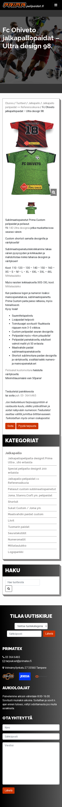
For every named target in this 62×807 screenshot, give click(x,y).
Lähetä (49, 633)
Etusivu (9, 103)
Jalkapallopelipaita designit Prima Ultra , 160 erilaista (30, 460)
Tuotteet (21, 103)
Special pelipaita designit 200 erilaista (27, 470)
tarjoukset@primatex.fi (17, 661)
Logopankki (15, 552)
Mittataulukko (13, 275)
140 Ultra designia (19, 227)
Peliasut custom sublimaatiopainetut (32, 489)
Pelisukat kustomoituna (18, 370)
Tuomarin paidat (18, 526)
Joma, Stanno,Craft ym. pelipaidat (30, 495)
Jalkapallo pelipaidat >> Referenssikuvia (23, 480)
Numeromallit (17, 539)
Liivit (11, 520)
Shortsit (13, 501)
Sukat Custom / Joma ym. (24, 508)
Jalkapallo (34, 103)
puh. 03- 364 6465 (25, 395)
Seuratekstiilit (17, 533)
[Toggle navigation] (55, 4)
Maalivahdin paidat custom (25, 514)
